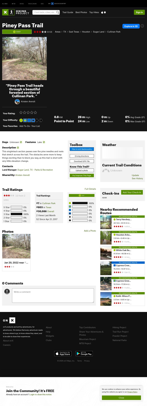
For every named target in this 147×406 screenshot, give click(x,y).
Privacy (87, 361)
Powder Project (120, 336)
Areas (57, 31)
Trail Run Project (120, 331)
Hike (22, 3)
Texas (48, 207)
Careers (6, 345)
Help (48, 331)
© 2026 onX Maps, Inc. (66, 361)
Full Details (90, 189)
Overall (50, 211)
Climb (5, 3)
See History (137, 178)
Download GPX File (82, 161)
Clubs (49, 340)
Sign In (139, 12)
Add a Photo (90, 230)
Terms (79, 361)
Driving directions (82, 156)
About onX (8, 340)
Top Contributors (87, 327)
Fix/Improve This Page (81, 175)
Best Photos (81, 12)
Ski (42, 3)
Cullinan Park (113, 31)
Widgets (50, 336)
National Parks (120, 340)
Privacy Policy (132, 392)
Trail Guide (67, 12)
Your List (35, 126)
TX (64, 31)
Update (135, 175)
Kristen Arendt (28, 101)
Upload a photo (82, 170)
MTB (14, 3)
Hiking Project (119, 327)
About (49, 327)
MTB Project (85, 343)
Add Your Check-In (132, 192)
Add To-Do (24, 126)
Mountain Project (87, 339)
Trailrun (32, 3)
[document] (121, 394)
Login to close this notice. (40, 394)
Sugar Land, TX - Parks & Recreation (35, 169)
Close (121, 397)
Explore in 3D (131, 26)
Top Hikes (94, 12)
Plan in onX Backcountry (82, 149)
